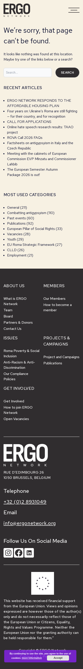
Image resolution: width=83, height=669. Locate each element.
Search (67, 73)
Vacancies (15, 234)
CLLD (12, 250)
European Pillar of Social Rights (31, 228)
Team (8, 310)
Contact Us (12, 328)
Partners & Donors (18, 322)
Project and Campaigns (61, 357)
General (13, 207)
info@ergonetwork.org (30, 523)
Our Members (54, 298)
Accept (58, 657)
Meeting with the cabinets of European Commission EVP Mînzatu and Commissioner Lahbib (41, 158)
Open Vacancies (16, 419)
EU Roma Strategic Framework (30, 244)
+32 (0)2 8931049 (25, 502)
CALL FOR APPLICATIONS (29, 121)
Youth (11, 239)
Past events (16, 218)
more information (32, 658)
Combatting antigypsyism (26, 212)
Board (8, 316)
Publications (16, 223)
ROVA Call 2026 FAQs (24, 137)
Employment (17, 255)
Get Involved (14, 401)
